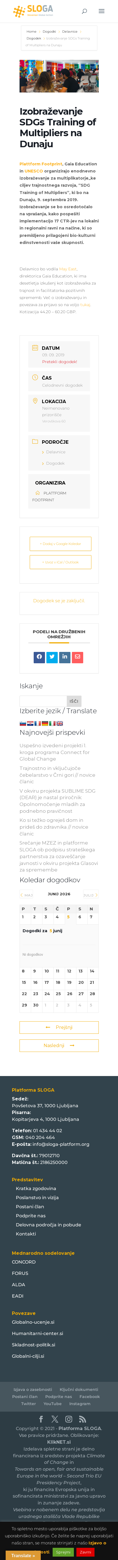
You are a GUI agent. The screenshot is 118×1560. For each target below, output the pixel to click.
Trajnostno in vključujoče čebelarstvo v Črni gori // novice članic (57, 775)
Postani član (30, 1206)
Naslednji (59, 1045)
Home (32, 31)
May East (68, 268)
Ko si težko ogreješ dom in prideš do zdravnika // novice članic (54, 827)
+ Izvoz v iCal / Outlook (60, 562)
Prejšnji (59, 1027)
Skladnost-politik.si (33, 1345)
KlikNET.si (59, 1442)
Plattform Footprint (41, 164)
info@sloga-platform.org (61, 1144)
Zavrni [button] (85, 1552)
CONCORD (24, 1262)
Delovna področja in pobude (48, 1225)
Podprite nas (31, 1215)
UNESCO (34, 171)
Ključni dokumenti (79, 1389)
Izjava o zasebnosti (33, 1389)
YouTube (53, 1403)
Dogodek (34, 38)
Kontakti (26, 1234)
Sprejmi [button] (63, 1552)
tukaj (85, 304)
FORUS (20, 1273)
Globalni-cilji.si (28, 1356)
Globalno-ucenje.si (33, 1322)
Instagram (80, 1403)
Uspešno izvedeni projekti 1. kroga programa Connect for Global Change (55, 752)
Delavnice (70, 31)
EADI (17, 1296)
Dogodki (49, 31)
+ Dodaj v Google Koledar (60, 544)
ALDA (18, 1284)
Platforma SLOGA (80, 1428)
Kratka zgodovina (36, 1188)
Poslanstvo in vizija (37, 1197)
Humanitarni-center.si (37, 1333)
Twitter (28, 1403)
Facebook (90, 1396)
